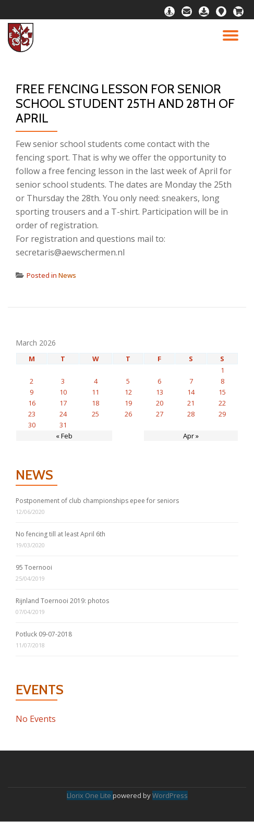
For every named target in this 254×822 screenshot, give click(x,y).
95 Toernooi (34, 567)
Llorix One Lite (90, 795)
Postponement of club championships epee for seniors (97, 500)
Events (40, 689)
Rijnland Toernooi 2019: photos (62, 600)
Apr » (191, 435)
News (67, 275)
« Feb (64, 435)
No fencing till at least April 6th (60, 534)
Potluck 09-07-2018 (44, 634)
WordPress (170, 795)
